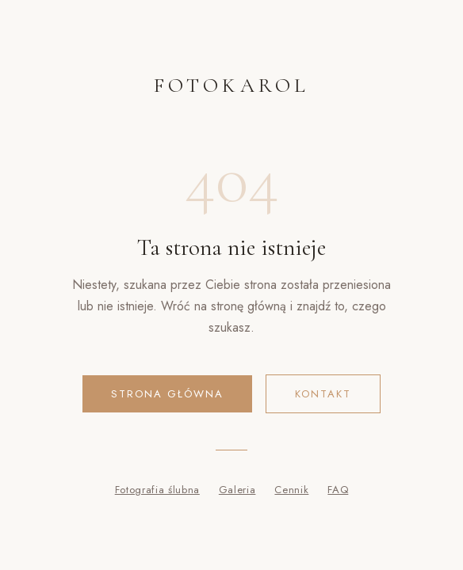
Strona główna (167, 393)
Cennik (291, 489)
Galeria (237, 489)
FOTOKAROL (231, 85)
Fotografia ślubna (157, 489)
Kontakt (323, 393)
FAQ (337, 489)
